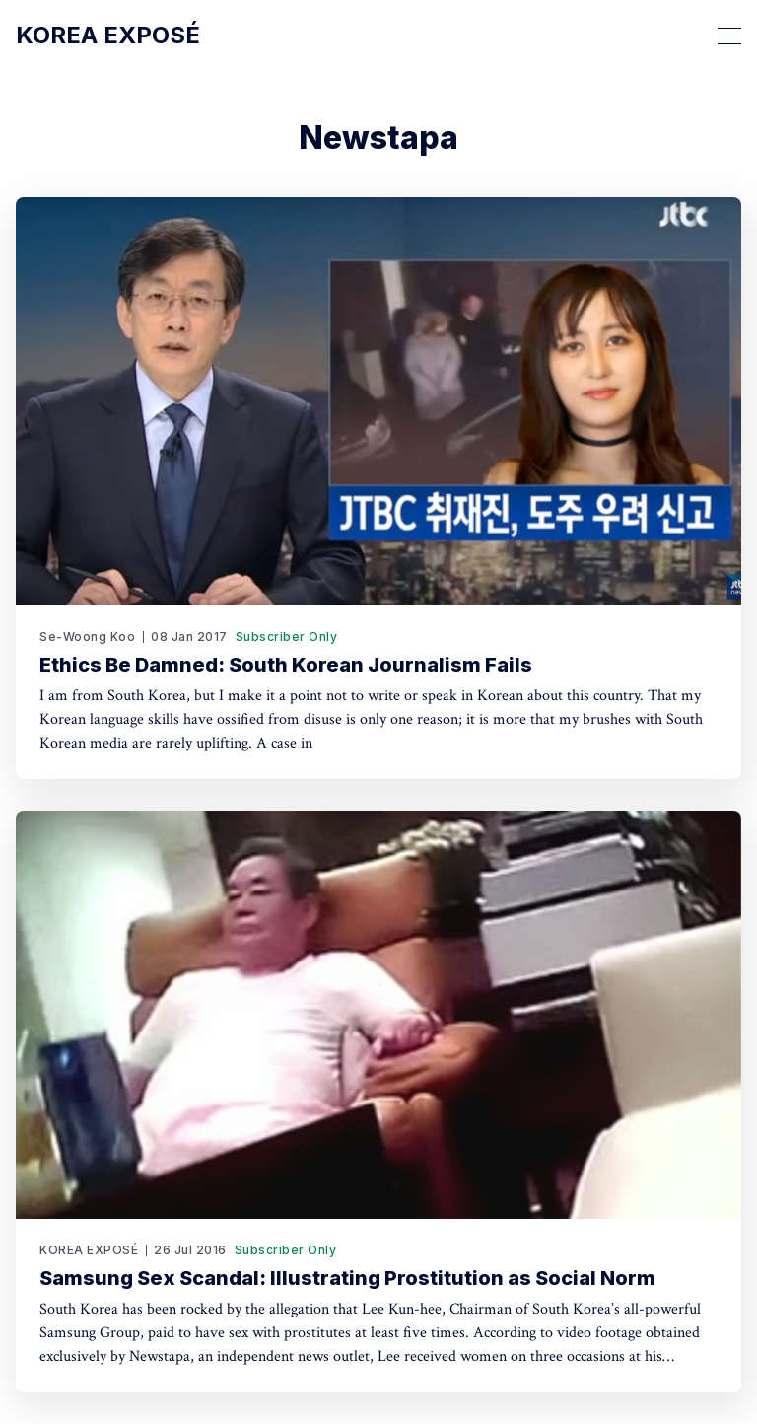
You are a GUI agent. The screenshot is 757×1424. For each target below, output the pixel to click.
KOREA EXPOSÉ (88, 1250)
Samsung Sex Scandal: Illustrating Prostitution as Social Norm (347, 1278)
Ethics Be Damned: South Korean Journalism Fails (285, 664)
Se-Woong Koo (87, 636)
